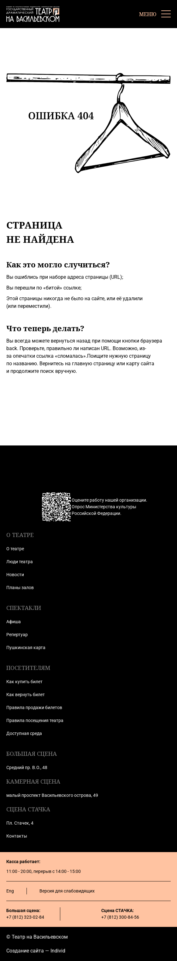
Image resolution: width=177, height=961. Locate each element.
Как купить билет (24, 681)
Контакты (16, 836)
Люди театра (19, 561)
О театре (15, 548)
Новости (15, 574)
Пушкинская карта (25, 647)
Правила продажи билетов (34, 707)
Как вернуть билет (25, 694)
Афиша (13, 621)
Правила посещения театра (34, 720)
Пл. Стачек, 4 (19, 823)
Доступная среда (24, 733)
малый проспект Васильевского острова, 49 (52, 795)
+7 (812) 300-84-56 (120, 917)
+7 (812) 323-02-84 (25, 917)
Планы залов (20, 587)
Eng (10, 890)
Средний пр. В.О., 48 (26, 767)
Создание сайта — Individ (35, 951)
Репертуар (17, 634)
